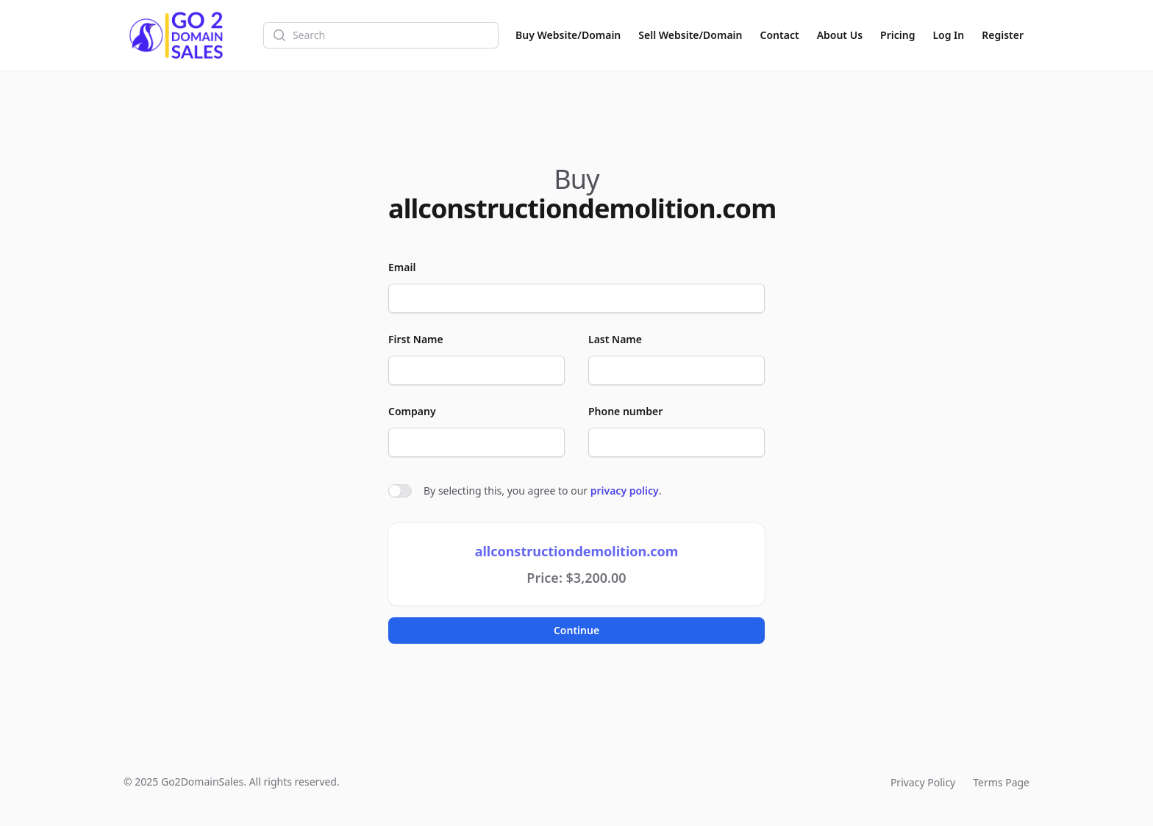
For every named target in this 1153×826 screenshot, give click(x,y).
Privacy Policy (922, 782)
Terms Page (1001, 782)
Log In (948, 35)
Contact (779, 35)
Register (1003, 35)
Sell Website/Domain (690, 35)
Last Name (615, 339)
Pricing (897, 35)
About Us (840, 35)
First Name (415, 339)
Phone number (625, 411)
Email (401, 267)
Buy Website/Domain (568, 35)
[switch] (400, 491)
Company (412, 411)
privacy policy (624, 491)
